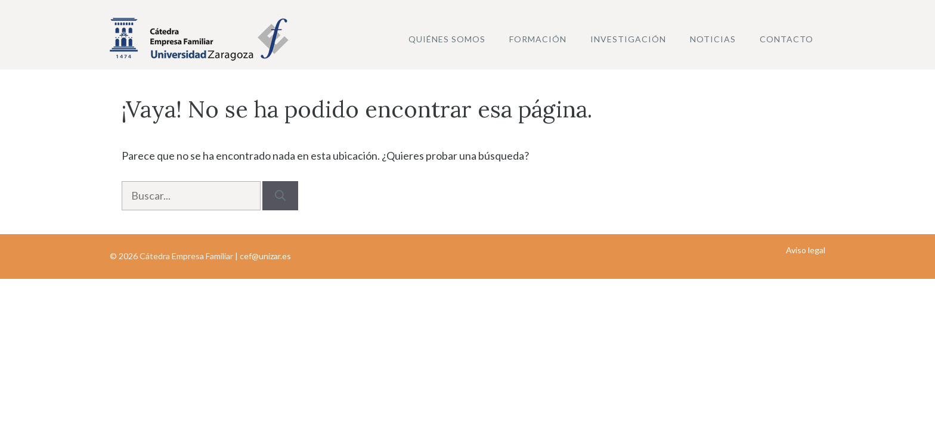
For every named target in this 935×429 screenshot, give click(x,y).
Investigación (628, 39)
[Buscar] (280, 195)
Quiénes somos (446, 39)
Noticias (713, 39)
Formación (537, 39)
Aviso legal (805, 250)
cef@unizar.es (265, 256)
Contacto (786, 39)
